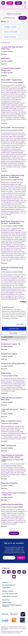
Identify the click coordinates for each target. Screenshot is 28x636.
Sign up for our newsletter (14, 543)
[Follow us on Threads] (24, 572)
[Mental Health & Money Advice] (5, 614)
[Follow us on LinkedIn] (19, 572)
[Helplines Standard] (5, 620)
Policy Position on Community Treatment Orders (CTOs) (12, 456)
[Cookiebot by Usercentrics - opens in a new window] (20, 302)
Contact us (5, 582)
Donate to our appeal (9, 354)
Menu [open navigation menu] (25, 3)
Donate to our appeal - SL (10, 344)
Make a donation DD (8, 445)
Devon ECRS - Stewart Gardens (13, 128)
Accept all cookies (14, 328)
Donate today (18, 3)
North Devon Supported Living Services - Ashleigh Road (12, 222)
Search (23, 18)
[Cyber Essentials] (23, 620)
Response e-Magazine (9, 483)
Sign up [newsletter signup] (21, 557)
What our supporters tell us (11, 421)
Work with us (6, 600)
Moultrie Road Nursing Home (12, 504)
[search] (25, 7)
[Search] (12, 7)
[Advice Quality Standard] (14, 620)
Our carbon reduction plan (9, 593)
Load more (14, 533)
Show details (20, 324)
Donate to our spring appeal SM (13, 363)
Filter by (3, 21)
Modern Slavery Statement (10, 596)
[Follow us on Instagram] (14, 572)
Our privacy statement (8, 585)
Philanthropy (6, 373)
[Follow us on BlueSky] (3, 572)
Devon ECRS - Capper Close (11, 80)
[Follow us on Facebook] (8, 572)
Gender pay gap (6, 602)
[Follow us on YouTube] (14, 576)
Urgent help (10, 3)
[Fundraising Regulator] (14, 614)
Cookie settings (14, 333)
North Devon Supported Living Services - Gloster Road (12, 176)
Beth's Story (5, 58)
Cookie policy (6, 587)
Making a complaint (7, 591)
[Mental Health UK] (23, 614)
